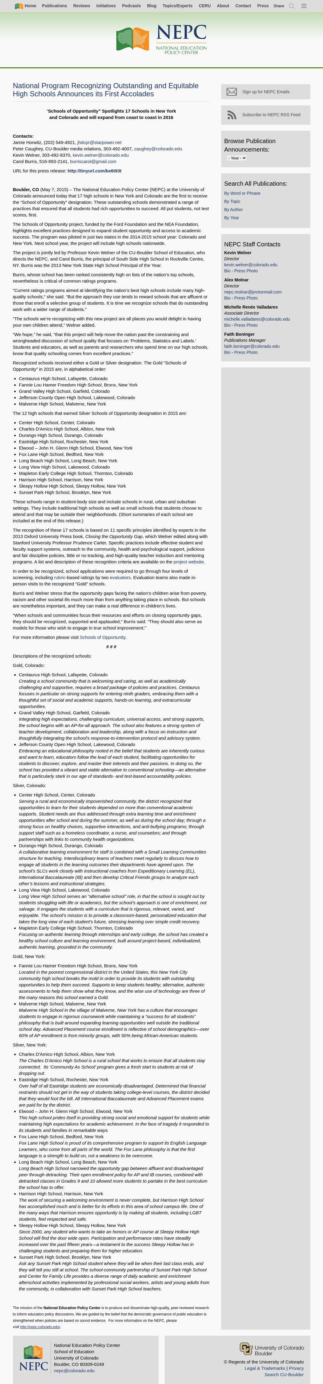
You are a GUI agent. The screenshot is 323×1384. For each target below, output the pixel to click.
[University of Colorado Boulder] (272, 1342)
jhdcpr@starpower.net (99, 142)
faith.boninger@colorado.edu (253, 347)
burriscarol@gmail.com (93, 161)
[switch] (278, 6)
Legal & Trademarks (265, 1361)
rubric (38, 577)
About (223, 5)
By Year (233, 219)
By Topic (234, 202)
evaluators (98, 577)
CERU (205, 5)
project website (188, 561)
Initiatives (106, 5)
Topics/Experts (177, 5)
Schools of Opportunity (102, 637)
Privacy (296, 1361)
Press (263, 5)
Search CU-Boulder (284, 1368)
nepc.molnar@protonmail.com (254, 293)
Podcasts (131, 5)
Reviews (81, 5)
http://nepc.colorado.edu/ (40, 1320)
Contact (243, 5)
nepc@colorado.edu (74, 1364)
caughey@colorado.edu (158, 148)
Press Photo (247, 272)
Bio (229, 272)
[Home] (161, 40)
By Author (235, 210)
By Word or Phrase (244, 194)
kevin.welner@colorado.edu (101, 155)
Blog (152, 5)
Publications (54, 5)
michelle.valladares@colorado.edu (259, 320)
